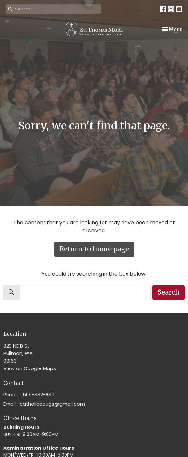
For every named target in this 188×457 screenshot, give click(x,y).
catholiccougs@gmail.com (52, 403)
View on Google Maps (29, 368)
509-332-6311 (39, 394)
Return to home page (94, 249)
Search (168, 292)
